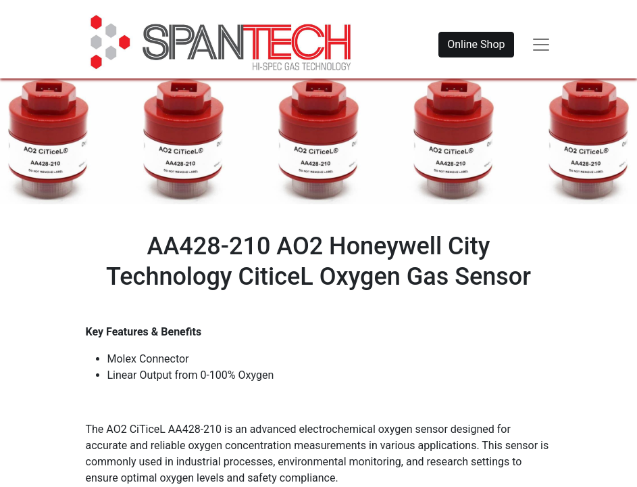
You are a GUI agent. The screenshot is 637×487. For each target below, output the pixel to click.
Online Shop (476, 44)
